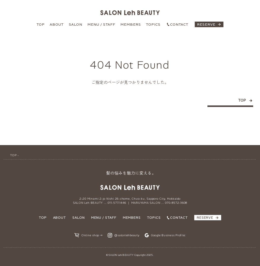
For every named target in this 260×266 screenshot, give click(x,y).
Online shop (90, 235)
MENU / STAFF (101, 24)
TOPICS (153, 24)
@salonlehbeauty (127, 235)
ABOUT (57, 24)
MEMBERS (130, 24)
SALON (75, 24)
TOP (41, 24)
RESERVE (206, 24)
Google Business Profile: (168, 235)
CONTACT (179, 24)
